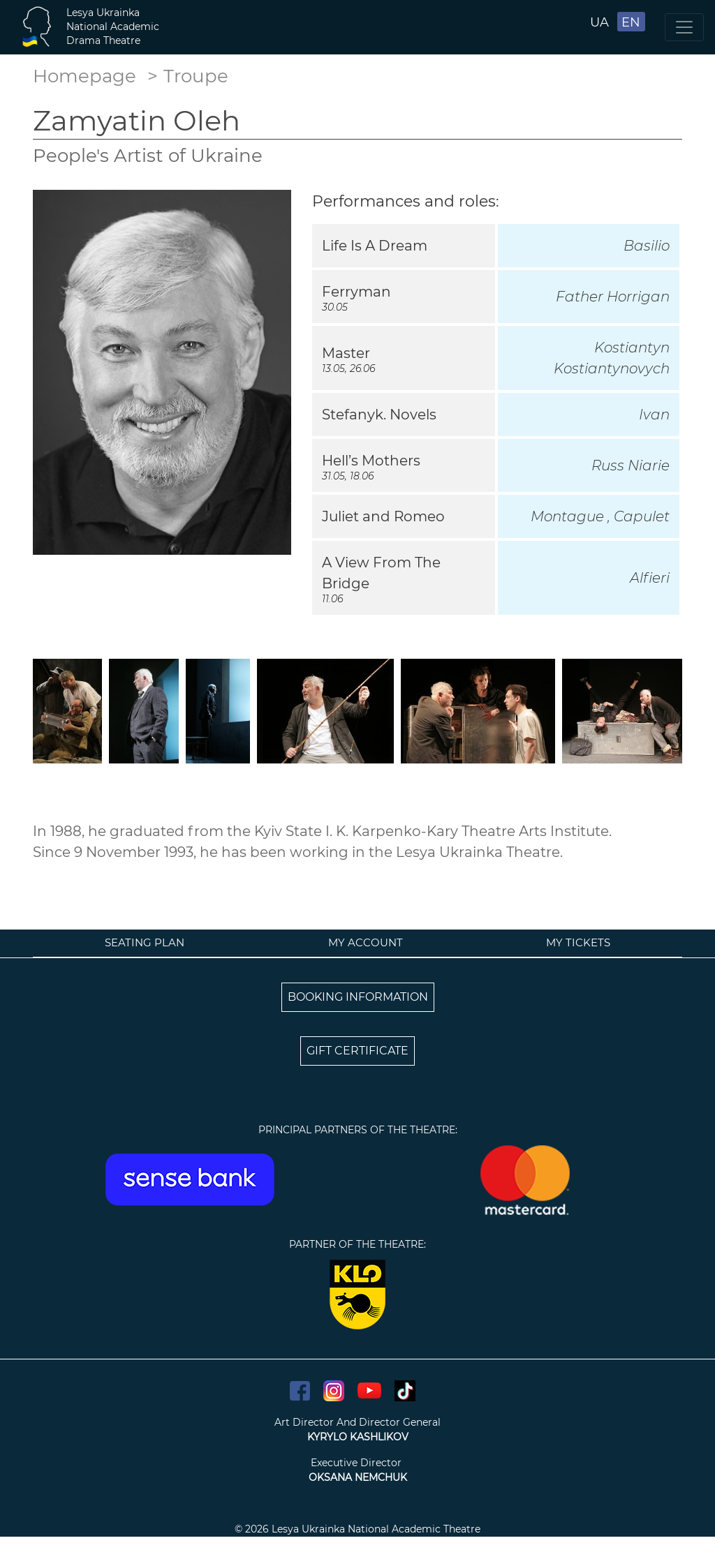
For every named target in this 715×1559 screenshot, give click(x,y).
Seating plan (144, 942)
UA (599, 22)
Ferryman (356, 291)
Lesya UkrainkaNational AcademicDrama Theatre (112, 26)
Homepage (84, 76)
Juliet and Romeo (383, 516)
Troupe (195, 76)
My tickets (578, 942)
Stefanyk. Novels (379, 414)
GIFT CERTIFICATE (357, 1050)
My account (365, 942)
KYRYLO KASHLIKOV (357, 1437)
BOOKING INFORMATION (358, 997)
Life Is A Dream (374, 245)
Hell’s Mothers (371, 460)
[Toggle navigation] (684, 27)
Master (346, 353)
